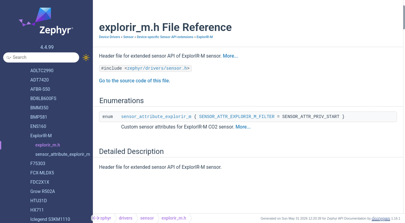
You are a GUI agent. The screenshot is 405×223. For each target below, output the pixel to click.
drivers (125, 218)
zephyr (104, 218)
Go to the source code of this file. (134, 87)
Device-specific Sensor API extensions (165, 37)
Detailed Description (336, 25)
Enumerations (330, 9)
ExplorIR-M (107, 44)
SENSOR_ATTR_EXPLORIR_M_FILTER (236, 123)
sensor (147, 218)
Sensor (128, 37)
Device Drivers (109, 37)
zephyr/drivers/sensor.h (157, 75)
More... (230, 63)
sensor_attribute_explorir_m (156, 123)
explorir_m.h (174, 218)
